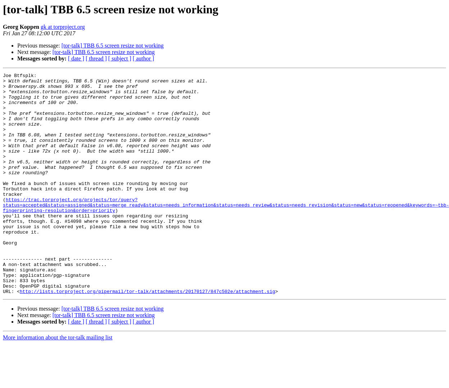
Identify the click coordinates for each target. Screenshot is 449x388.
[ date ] (76, 58)
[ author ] (143, 58)
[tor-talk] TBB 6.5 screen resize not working (113, 45)
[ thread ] (96, 58)
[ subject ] (119, 58)
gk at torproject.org (63, 27)
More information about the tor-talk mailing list (58, 382)
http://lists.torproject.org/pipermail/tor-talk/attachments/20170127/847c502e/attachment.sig (147, 335)
